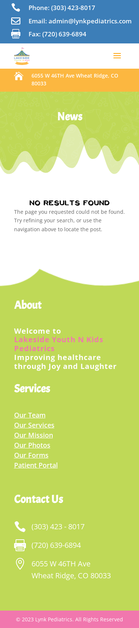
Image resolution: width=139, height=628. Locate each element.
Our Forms (31, 455)
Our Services (34, 425)
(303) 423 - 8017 (58, 526)
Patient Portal (36, 465)
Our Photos (32, 445)
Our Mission (33, 435)
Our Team (30, 415)
